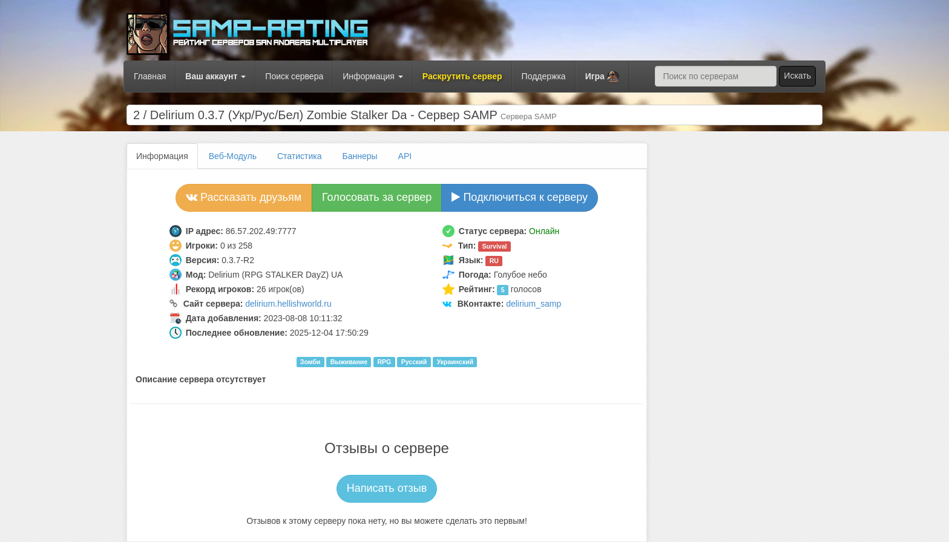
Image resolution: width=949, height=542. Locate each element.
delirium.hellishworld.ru (288, 304)
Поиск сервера (294, 76)
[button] (602, 76)
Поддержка (544, 76)
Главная (150, 76)
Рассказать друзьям (243, 197)
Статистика (299, 156)
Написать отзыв (387, 488)
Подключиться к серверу (520, 197)
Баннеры (360, 156)
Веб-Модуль (233, 156)
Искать (797, 75)
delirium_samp (533, 304)
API (405, 156)
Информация (373, 76)
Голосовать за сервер (377, 197)
